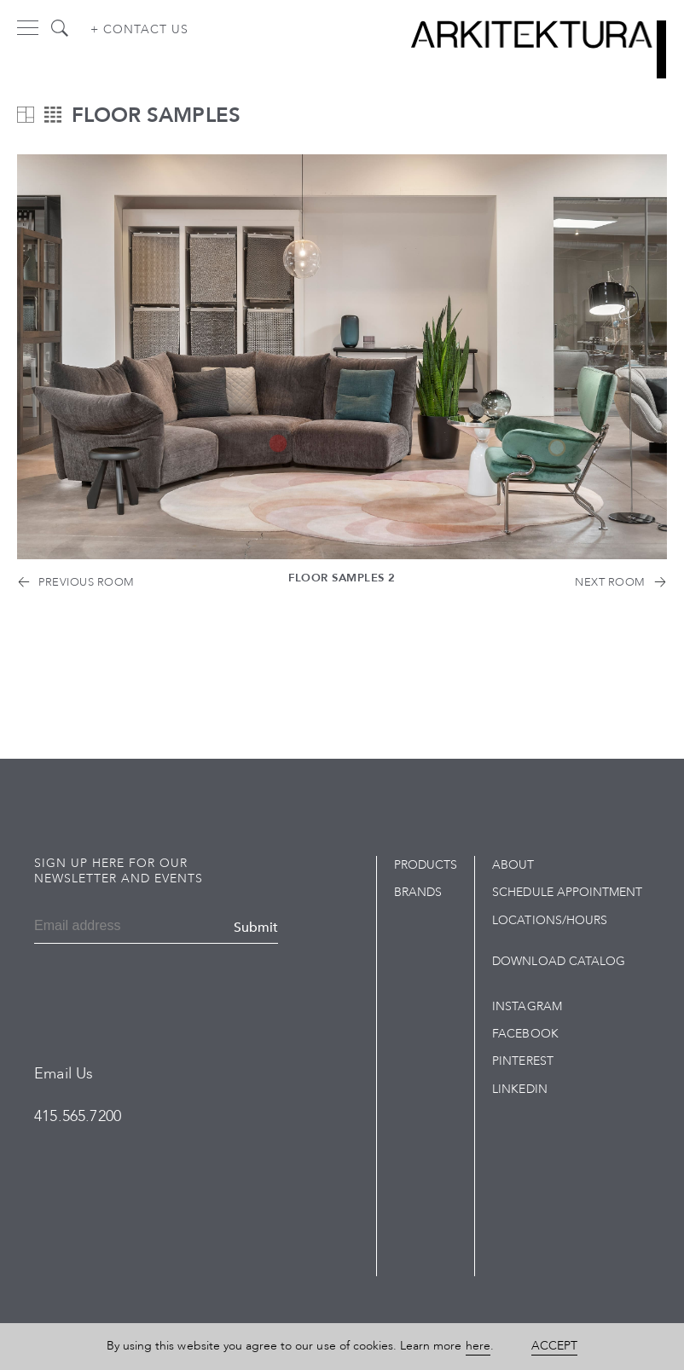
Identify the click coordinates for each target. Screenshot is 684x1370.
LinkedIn (519, 1089)
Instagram (526, 1006)
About (513, 865)
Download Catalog (558, 961)
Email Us (63, 1073)
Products (425, 865)
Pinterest (522, 1061)
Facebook (525, 1034)
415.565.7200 (77, 1116)
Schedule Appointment (567, 892)
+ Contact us (139, 29)
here (478, 1346)
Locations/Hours (549, 920)
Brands (418, 892)
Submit (256, 927)
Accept (554, 1346)
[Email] (88, 927)
